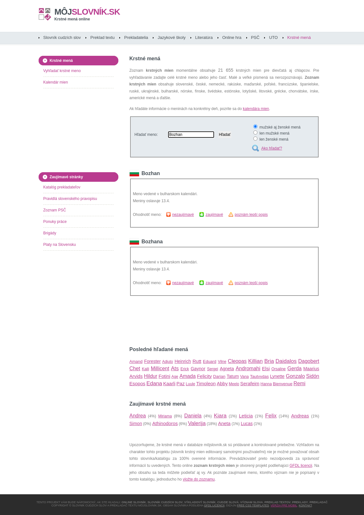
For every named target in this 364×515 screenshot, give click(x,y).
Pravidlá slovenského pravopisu (70, 198)
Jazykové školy (171, 37)
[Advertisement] (204, 321)
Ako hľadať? (271, 148)
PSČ (255, 37)
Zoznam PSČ (54, 210)
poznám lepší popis (251, 214)
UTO (273, 37)
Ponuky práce (55, 221)
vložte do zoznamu (199, 479)
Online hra (231, 37)
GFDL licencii (301, 465)
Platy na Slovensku (59, 244)
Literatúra (204, 37)
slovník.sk (87, 12)
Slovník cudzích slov (62, 37)
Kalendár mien (55, 82)
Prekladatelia (136, 37)
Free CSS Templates (253, 505)
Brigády (49, 233)
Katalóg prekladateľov (61, 187)
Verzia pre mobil (284, 505)
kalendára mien (256, 109)
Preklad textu (102, 37)
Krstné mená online (72, 19)
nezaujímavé (183, 214)
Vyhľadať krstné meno (62, 71)
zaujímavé (214, 214)
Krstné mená (299, 37)
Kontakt (305, 505)
